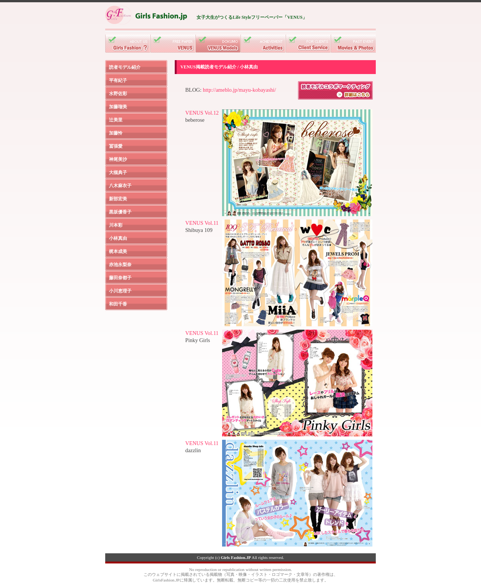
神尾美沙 (118, 159)
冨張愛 (116, 146)
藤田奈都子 (120, 277)
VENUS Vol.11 (202, 223)
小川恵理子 (120, 291)
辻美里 (116, 120)
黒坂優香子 (120, 212)
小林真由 (118, 238)
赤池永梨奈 (120, 264)
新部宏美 (118, 198)
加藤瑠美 (118, 106)
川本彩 (116, 225)
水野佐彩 (118, 93)
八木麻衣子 (120, 185)
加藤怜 (116, 133)
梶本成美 (118, 251)
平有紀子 (118, 80)
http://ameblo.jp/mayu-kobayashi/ (239, 90)
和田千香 (118, 304)
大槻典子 (118, 172)
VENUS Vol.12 (202, 113)
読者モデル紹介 (125, 67)
